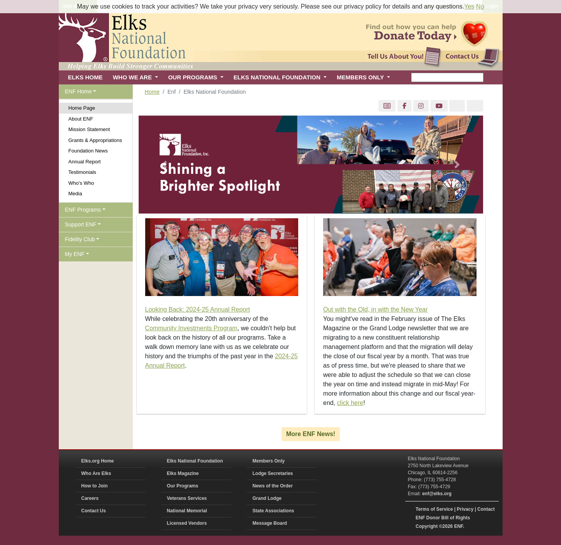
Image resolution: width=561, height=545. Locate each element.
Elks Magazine (183, 473)
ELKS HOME (85, 77)
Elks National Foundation (195, 461)
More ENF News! (310, 434)
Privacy (465, 509)
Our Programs (183, 486)
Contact (486, 509)
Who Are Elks (96, 473)
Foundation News (88, 151)
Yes (469, 6)
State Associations (273, 510)
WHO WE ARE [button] (133, 77)
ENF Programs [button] (83, 210)
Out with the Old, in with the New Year (375, 309)
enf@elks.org (437, 493)
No (480, 6)
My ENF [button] (75, 254)
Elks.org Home (97, 461)
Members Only (269, 461)
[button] (164, 165)
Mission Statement (89, 129)
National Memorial (187, 510)
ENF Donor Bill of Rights (443, 517)
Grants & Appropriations (95, 140)
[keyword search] (447, 77)
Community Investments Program (191, 328)
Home (152, 92)
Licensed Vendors (187, 523)
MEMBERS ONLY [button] (361, 77)
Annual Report (85, 162)
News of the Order (273, 486)
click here (350, 403)
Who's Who (81, 183)
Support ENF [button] (81, 224)
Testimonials (83, 172)
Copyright (427, 526)
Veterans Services (187, 498)
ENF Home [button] (78, 91)
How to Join (94, 486)
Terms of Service (434, 509)
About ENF (81, 119)
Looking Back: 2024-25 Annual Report (197, 309)
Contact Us (93, 510)
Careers (90, 498)
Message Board (270, 523)
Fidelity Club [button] (80, 239)
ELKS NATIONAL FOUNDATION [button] (278, 77)
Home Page (82, 108)
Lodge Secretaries (273, 473)
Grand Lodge (267, 498)
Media (75, 193)
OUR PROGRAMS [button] (193, 77)
